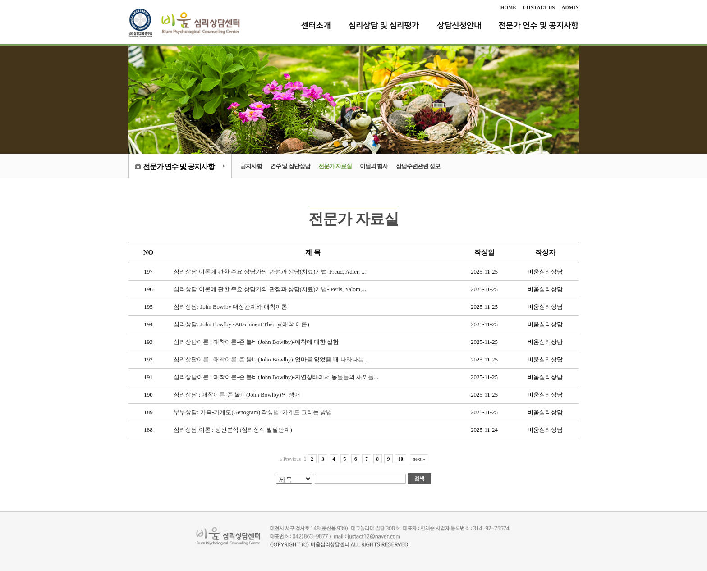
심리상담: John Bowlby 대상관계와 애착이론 (230, 306)
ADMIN (570, 7)
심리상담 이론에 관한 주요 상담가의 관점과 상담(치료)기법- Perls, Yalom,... (270, 289)
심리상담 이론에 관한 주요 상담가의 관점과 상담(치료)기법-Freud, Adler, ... (270, 271)
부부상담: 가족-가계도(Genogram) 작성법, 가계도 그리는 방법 (253, 412)
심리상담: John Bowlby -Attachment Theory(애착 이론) (241, 324)
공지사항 (251, 166)
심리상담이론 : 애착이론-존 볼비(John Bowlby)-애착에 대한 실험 (256, 341)
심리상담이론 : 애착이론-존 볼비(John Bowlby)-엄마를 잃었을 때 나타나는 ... (271, 359)
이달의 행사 (374, 166)
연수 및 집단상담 (290, 166)
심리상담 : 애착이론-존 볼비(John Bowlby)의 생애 (237, 394)
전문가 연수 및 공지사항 (179, 166)
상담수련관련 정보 (418, 166)
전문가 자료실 (335, 166)
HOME (508, 7)
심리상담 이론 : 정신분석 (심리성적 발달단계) (233, 429)
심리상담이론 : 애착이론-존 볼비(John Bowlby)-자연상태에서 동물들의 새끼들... (276, 377)
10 (400, 458)
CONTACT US (539, 7)
